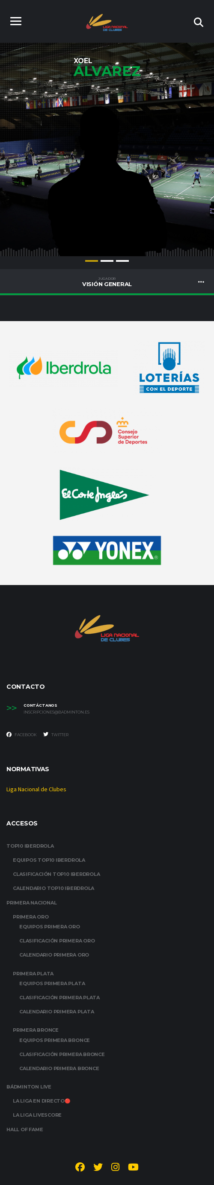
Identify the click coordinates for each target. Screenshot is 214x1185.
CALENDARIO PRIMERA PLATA (56, 1012)
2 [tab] (107, 261)
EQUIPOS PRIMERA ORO (49, 927)
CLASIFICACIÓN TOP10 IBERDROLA (56, 874)
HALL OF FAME (24, 1129)
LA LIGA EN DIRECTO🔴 (42, 1101)
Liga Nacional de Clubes (36, 789)
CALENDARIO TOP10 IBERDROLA (53, 888)
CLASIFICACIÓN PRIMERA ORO (57, 941)
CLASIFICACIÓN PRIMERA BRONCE (62, 1054)
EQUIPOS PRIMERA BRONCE (54, 1040)
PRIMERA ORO (31, 917)
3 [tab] (122, 261)
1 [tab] (91, 261)
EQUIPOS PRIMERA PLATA (52, 983)
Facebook (21, 734)
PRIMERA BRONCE (36, 1030)
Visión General (107, 281)
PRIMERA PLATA (33, 974)
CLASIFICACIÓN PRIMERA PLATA (59, 998)
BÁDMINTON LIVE (28, 1087)
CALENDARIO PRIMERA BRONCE (59, 1068)
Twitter (55, 734)
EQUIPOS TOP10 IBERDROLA (49, 860)
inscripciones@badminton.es (56, 712)
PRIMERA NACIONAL (31, 903)
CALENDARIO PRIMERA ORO (54, 955)
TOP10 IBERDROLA (30, 846)
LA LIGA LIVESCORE (37, 1115)
